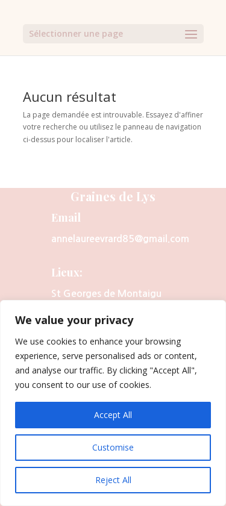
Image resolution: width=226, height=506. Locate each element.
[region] (113, 403)
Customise (113, 447)
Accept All (113, 414)
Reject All (113, 480)
